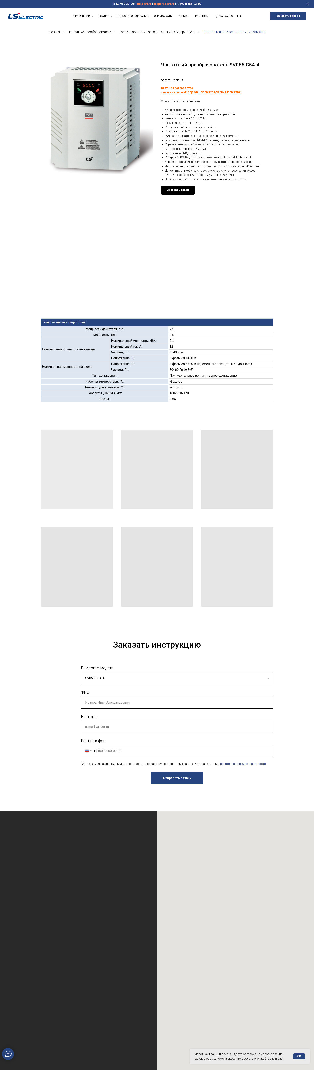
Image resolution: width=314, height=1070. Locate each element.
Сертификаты (163, 16)
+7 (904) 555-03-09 (188, 3)
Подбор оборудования (132, 16)
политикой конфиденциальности (243, 764)
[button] (288, 16)
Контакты (202, 16)
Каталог (104, 16)
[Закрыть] (307, 4)
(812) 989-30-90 (123, 3)
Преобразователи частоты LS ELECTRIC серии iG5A (157, 32)
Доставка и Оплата (228, 16)
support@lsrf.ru (164, 3)
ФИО (85, 692)
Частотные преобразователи (89, 32)
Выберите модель (97, 668)
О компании (82, 16)
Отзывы (183, 16)
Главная (54, 32)
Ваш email (90, 716)
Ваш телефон (93, 740)
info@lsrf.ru (144, 3)
